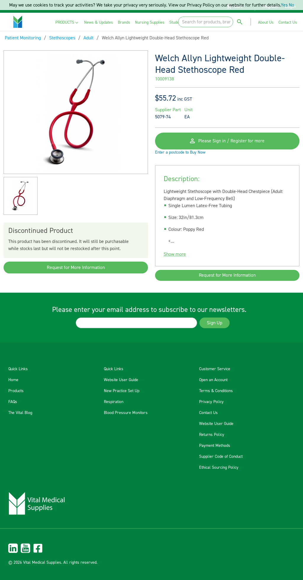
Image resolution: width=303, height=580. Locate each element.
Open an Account (213, 380)
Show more (175, 256)
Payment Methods (214, 445)
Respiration (113, 402)
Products (16, 391)
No (291, 5)
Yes (284, 5)
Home (13, 380)
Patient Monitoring (23, 38)
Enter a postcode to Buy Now (180, 154)
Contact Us (208, 412)
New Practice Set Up (121, 391)
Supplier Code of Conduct (221, 456)
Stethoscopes (62, 38)
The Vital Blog (20, 412)
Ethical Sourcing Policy (218, 467)
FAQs (12, 402)
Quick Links (18, 369)
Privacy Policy (211, 402)
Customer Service (214, 369)
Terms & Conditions (216, 391)
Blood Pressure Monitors (126, 412)
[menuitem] (67, 22)
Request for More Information (76, 267)
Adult (88, 38)
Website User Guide (121, 380)
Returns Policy (211, 434)
